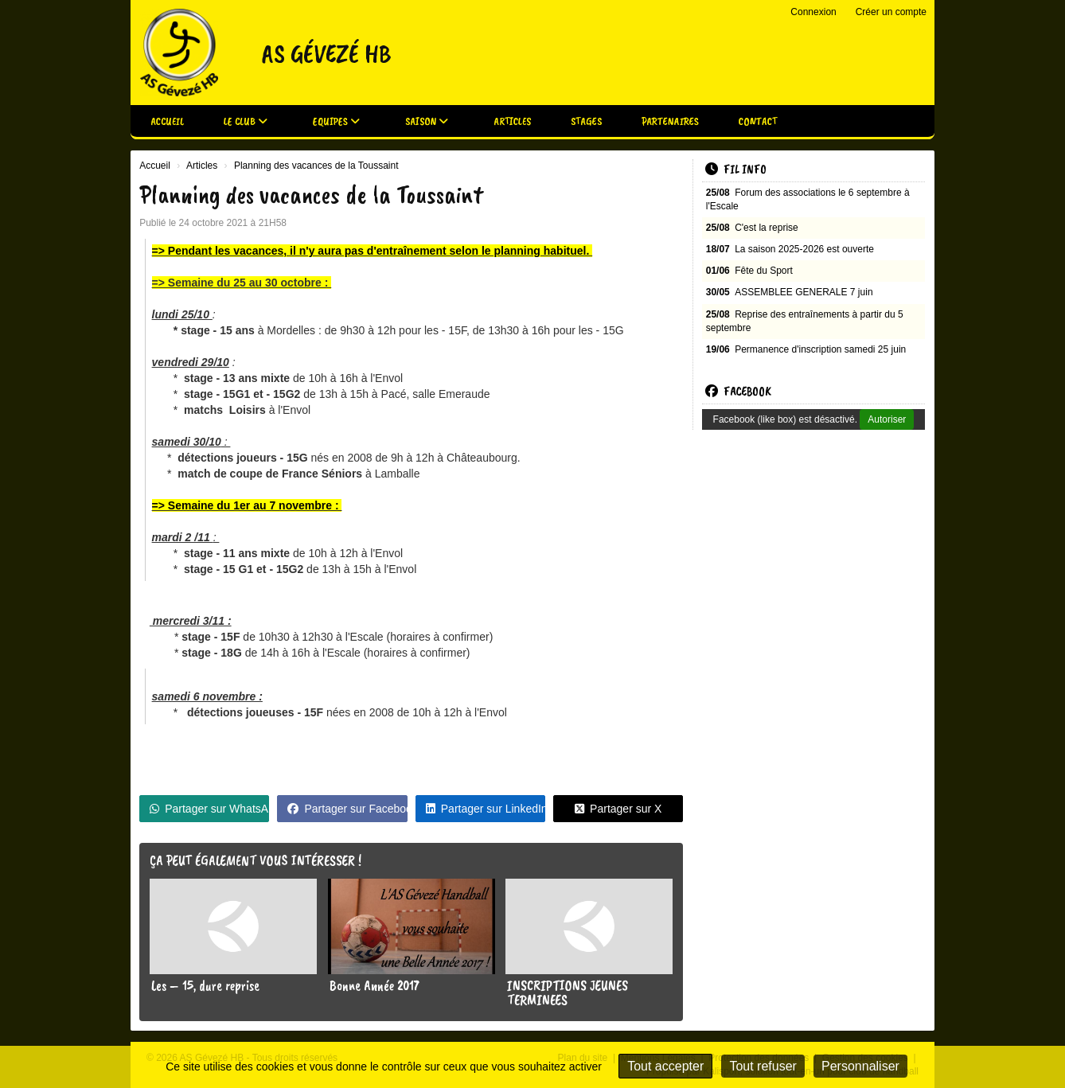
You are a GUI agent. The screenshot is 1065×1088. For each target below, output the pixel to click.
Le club (245, 121)
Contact (758, 121)
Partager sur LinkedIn (485, 808)
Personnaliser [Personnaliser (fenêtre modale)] (860, 1066)
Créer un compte (891, 12)
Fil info (736, 169)
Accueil (167, 121)
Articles (512, 121)
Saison (426, 121)
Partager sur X (618, 808)
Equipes (336, 121)
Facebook (738, 392)
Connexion (813, 12)
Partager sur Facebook (347, 808)
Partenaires (670, 121)
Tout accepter (665, 1066)
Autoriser (887, 419)
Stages (586, 121)
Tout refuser (762, 1066)
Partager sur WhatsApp (209, 808)
